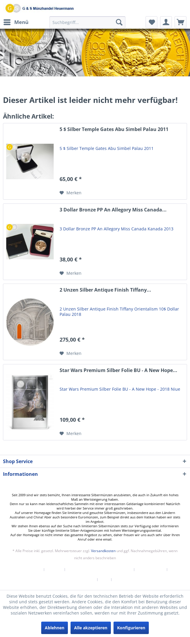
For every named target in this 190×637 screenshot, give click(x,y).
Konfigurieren (131, 627)
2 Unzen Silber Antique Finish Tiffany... (105, 290)
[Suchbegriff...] (87, 22)
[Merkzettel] (151, 22)
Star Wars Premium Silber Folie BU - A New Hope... (118, 370)
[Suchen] (119, 22)
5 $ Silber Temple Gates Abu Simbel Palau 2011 (114, 129)
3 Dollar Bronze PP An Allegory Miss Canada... (113, 210)
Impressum (125, 579)
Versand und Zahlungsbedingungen (99, 569)
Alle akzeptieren (90, 627)
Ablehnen (54, 627)
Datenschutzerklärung (74, 579)
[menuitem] (15, 22)
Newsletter (31, 569)
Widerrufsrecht (151, 569)
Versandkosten (103, 550)
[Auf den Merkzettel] (71, 192)
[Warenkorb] (180, 22)
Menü (16, 21)
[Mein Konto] (166, 22)
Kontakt (54, 569)
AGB (104, 579)
